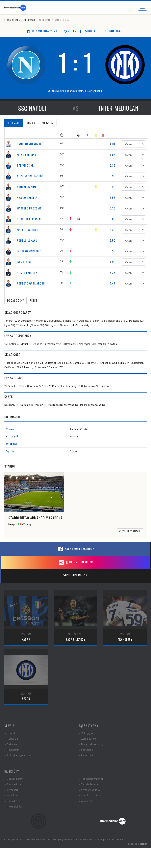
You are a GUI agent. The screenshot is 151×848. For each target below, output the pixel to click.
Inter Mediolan (118, 108)
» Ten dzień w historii (91, 779)
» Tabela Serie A (88, 784)
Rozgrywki (29, 19)
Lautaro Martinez (29, 251)
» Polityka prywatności (18, 755)
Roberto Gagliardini (31, 283)
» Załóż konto (87, 738)
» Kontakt (10, 733)
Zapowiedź (47, 122)
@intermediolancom (75, 562)
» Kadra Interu (12, 801)
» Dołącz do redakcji (91, 744)
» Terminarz (11, 790)
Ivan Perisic (25, 262)
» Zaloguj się (86, 733)
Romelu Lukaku (27, 240)
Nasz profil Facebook (75, 549)
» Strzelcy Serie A (89, 790)
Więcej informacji (130, 531)
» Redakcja (11, 738)
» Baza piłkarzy (13, 779)
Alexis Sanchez (27, 272)
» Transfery (11, 795)
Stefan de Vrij (26, 165)
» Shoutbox (86, 750)
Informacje (14, 122)
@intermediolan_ (75, 574)
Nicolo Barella (27, 197)
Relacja (31, 122)
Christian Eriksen (29, 219)
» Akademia (86, 801)
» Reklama (10, 744)
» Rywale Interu (13, 784)
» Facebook (86, 755)
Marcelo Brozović (29, 208)
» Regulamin (11, 750)
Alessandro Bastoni (30, 176)
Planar (143, 843)
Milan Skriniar (26, 154)
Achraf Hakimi (26, 187)
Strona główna (12, 19)
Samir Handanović (29, 144)
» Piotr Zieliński (13, 806)
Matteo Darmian (27, 230)
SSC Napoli (32, 108)
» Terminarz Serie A (90, 795)
